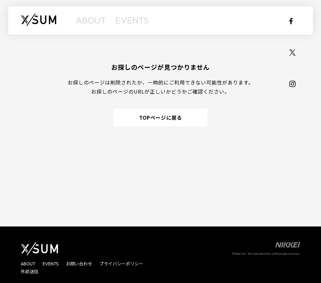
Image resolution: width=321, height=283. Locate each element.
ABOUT (86, 20)
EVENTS (118, 20)
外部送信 (29, 272)
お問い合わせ (79, 264)
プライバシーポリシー (121, 264)
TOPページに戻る (160, 117)
